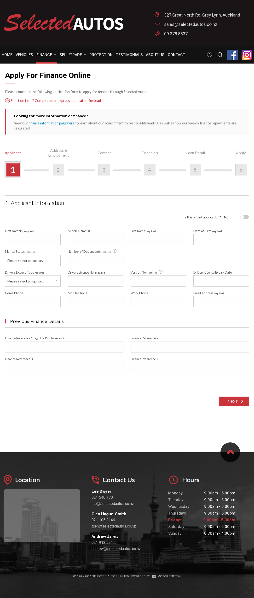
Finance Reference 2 (144, 338)
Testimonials (129, 55)
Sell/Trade (73, 55)
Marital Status (20, 251)
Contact (176, 55)
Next (232, 401)
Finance (46, 55)
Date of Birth (207, 231)
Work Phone (139, 293)
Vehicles (24, 55)
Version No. (147, 272)
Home (7, 55)
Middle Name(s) (79, 231)
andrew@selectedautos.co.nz (116, 548)
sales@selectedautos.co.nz (190, 24)
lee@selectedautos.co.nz (113, 503)
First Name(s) (19, 231)
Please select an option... (25, 260)
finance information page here (52, 123)
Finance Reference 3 (19, 359)
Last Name (143, 231)
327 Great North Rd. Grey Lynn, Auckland (202, 15)
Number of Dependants (92, 251)
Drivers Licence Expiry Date (212, 272)
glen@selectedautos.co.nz (114, 526)
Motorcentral (166, 576)
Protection (101, 55)
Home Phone (14, 293)
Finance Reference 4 (144, 359)
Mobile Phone (77, 293)
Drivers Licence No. (86, 272)
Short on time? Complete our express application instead (54, 100)
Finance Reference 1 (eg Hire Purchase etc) (34, 338)
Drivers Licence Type (25, 272)
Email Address (208, 293)
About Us (155, 55)
